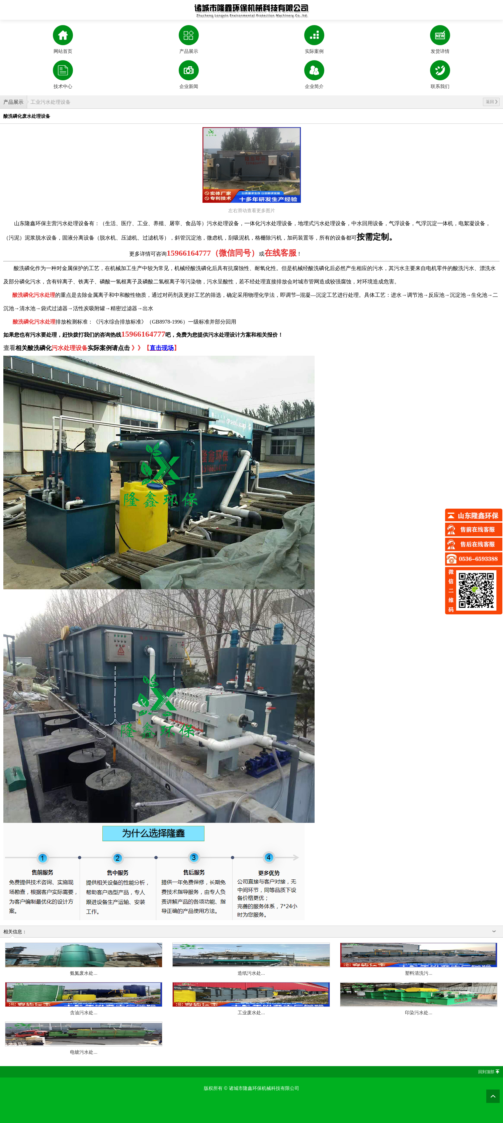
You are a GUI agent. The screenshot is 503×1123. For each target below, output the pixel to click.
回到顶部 (486, 1071)
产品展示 (13, 102)
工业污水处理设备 (50, 102)
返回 (492, 101)
